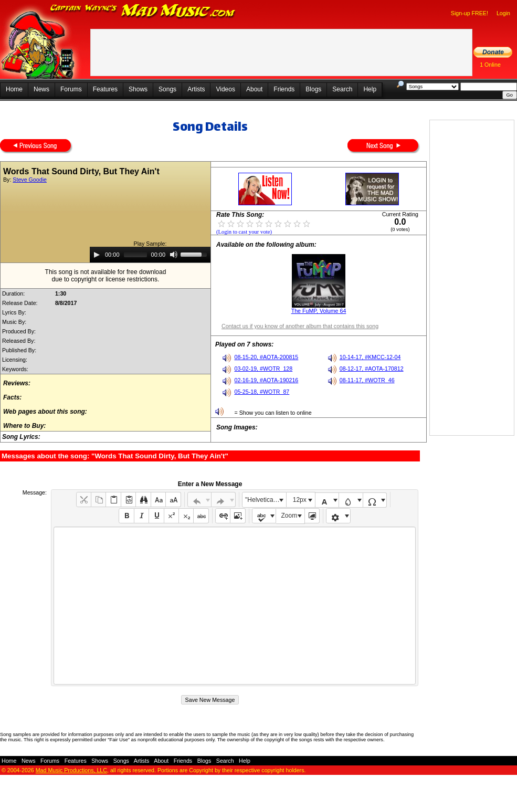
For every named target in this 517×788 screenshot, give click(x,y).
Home (14, 89)
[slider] (135, 254)
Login (503, 13)
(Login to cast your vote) (244, 232)
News (41, 89)
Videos (225, 89)
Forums (71, 89)
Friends (283, 89)
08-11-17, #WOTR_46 (367, 380)
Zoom (289, 515)
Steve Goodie (30, 179)
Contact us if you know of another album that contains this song (299, 326)
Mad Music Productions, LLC (71, 770)
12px (300, 499)
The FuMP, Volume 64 (318, 311)
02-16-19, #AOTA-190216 (266, 380)
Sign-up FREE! (469, 13)
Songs (167, 89)
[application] (150, 254)
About (254, 89)
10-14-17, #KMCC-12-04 (370, 357)
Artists (196, 89)
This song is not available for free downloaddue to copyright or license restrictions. (105, 275)
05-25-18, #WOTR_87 (261, 391)
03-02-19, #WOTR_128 (263, 368)
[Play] (96, 254)
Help (369, 89)
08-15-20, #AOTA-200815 (266, 357)
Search (342, 89)
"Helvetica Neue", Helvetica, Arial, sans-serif (265, 499)
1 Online (490, 64)
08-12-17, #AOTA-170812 (372, 368)
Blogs (313, 89)
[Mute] (174, 254)
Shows (138, 89)
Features (105, 89)
